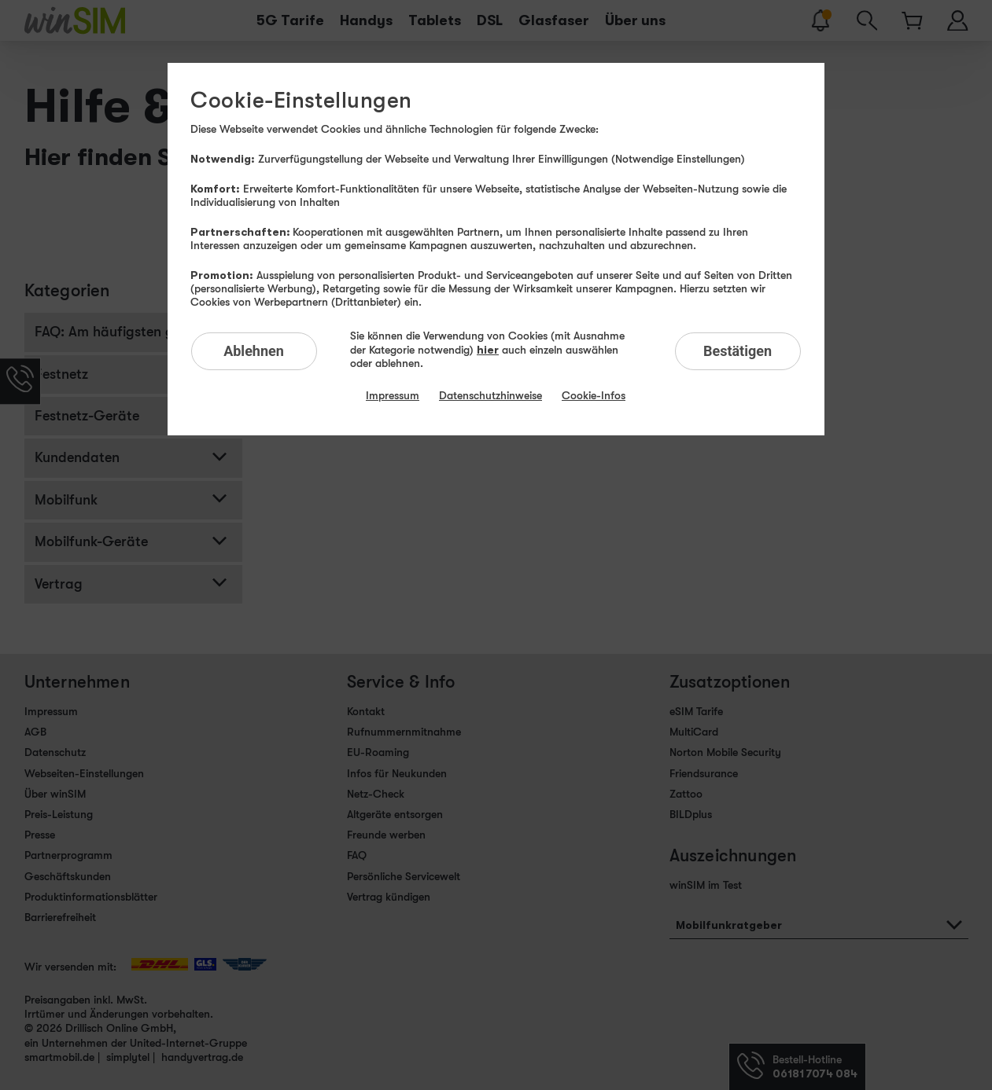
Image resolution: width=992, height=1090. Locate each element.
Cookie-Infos (593, 395)
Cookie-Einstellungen (300, 100)
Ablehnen (253, 351)
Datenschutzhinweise (490, 395)
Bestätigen (737, 351)
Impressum (392, 395)
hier (488, 349)
